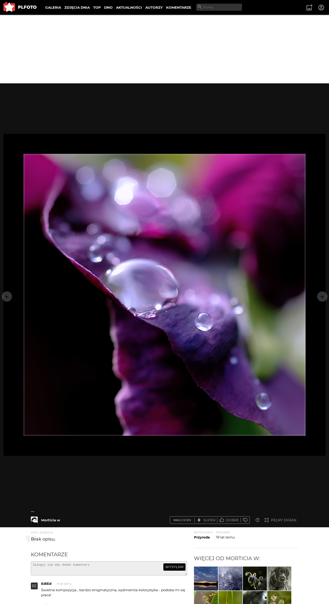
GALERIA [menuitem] (53, 7)
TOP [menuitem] (97, 7)
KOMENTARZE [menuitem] (178, 7)
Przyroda (202, 537)
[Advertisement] (164, 49)
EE (34, 588)
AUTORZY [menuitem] (154, 7)
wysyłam (174, 567)
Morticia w (50, 520)
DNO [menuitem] (108, 7)
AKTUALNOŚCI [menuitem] (129, 7)
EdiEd (46, 585)
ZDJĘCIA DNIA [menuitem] (77, 7)
